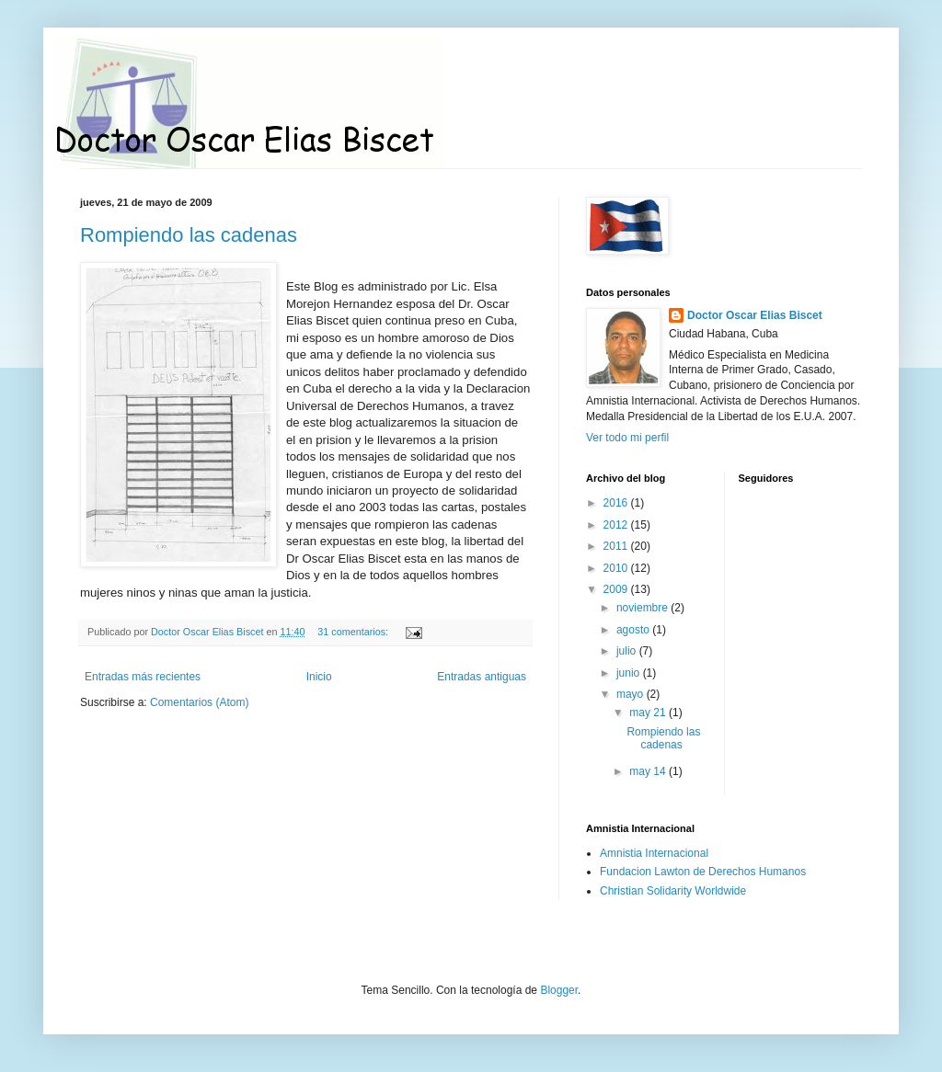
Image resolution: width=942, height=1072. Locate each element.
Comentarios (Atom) (199, 702)
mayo (631, 694)
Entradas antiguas (481, 676)
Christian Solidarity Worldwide (673, 890)
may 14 (649, 771)
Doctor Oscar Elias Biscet (754, 315)
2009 (617, 589)
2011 (617, 546)
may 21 (649, 712)
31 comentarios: (354, 631)
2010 (617, 568)
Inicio (319, 676)
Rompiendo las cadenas (188, 234)
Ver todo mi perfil (627, 437)
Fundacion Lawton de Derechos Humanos (703, 871)
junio (629, 673)
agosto (634, 629)
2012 (617, 525)
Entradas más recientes (143, 676)
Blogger (559, 990)
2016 (617, 502)
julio (627, 650)
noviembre (643, 607)
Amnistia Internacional (654, 853)
